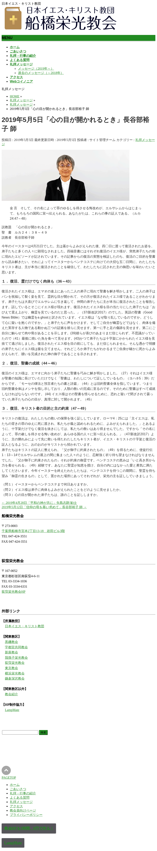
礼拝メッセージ (21, 802)
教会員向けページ (23, 810)
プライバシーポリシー (26, 814)
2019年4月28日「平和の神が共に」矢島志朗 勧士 (39, 502)
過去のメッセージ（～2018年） (41, 73)
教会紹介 (11, 694)
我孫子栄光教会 (16, 657)
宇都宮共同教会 (16, 647)
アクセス (16, 806)
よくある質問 (19, 797)
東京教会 (11, 668)
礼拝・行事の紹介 (23, 793)
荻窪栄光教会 (15, 662)
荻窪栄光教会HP (13, 591)
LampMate (12, 710)
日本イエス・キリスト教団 (24, 626)
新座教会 (11, 652)
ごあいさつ (18, 789)
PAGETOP (9, 777)
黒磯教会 (11, 642)
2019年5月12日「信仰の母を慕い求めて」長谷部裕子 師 (44, 507)
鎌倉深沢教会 (15, 678)
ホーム (15, 784)
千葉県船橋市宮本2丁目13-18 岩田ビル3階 (33, 531)
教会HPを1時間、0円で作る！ (29, 828)
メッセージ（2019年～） (36, 68)
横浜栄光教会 (15, 673)
